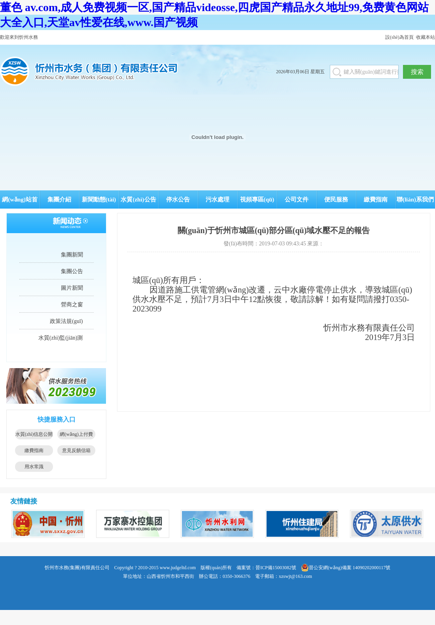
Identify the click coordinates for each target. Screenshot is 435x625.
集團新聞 (72, 255)
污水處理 (217, 199)
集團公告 (72, 271)
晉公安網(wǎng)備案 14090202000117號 (345, 568)
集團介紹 (59, 199)
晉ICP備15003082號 (275, 567)
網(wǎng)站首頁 (20, 202)
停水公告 (178, 199)
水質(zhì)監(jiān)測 (60, 338)
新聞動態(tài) (99, 199)
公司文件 (296, 199)
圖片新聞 (72, 288)
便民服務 (336, 199)
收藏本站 (425, 37)
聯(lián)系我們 (415, 199)
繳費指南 (376, 199)
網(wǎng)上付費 (76, 434)
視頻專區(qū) (257, 199)
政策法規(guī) (66, 321)
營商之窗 (72, 305)
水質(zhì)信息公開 (34, 434)
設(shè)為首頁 (399, 37)
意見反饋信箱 (76, 450)
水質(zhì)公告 (138, 199)
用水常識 (34, 466)
